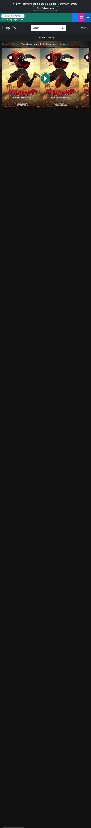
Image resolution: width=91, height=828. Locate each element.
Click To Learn (45, 8)
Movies (14, 44)
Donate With (13, 16)
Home (5, 44)
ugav (9, 27)
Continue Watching (45, 37)
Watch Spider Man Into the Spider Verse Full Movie (44, 44)
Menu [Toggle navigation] (84, 27)
